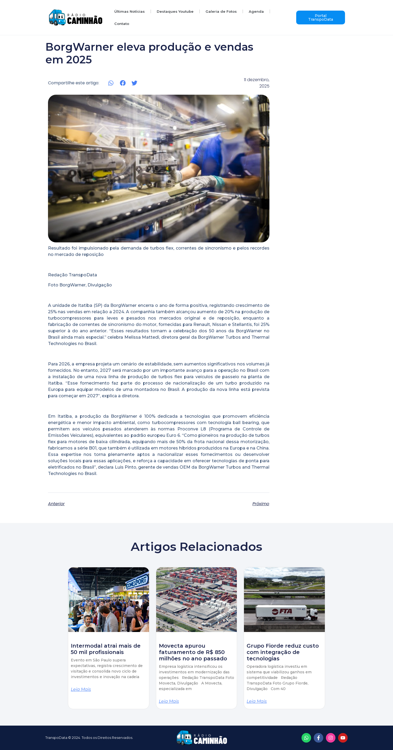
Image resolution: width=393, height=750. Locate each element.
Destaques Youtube (175, 11)
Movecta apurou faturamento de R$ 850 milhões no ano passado (193, 652)
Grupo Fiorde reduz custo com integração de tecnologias (283, 652)
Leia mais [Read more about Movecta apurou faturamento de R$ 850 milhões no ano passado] (169, 701)
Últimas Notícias (129, 11)
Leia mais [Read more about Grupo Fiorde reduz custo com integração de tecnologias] (257, 701)
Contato (121, 23)
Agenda (256, 11)
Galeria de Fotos (221, 11)
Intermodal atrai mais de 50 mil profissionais (106, 649)
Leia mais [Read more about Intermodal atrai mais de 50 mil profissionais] (81, 689)
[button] (111, 83)
